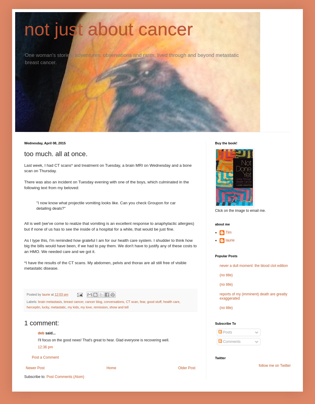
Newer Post (35, 368)
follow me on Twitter (275, 365)
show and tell (118, 307)
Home (111, 368)
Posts (225, 332)
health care (171, 302)
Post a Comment (45, 357)
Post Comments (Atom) (65, 377)
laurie (230, 240)
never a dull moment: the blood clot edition (254, 266)
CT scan (132, 302)
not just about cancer (108, 29)
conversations (114, 302)
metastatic (58, 307)
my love (86, 307)
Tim (229, 232)
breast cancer (73, 302)
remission (101, 307)
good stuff (154, 302)
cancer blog (93, 302)
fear (142, 302)
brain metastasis (50, 302)
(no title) (226, 275)
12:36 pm (45, 347)
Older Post (186, 368)
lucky (45, 307)
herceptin (33, 307)
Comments (229, 342)
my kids (73, 307)
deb (41, 333)
